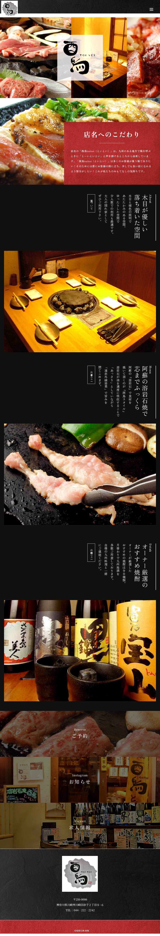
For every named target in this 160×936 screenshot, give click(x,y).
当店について (91, 203)
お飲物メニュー (91, 552)
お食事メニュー (91, 374)
